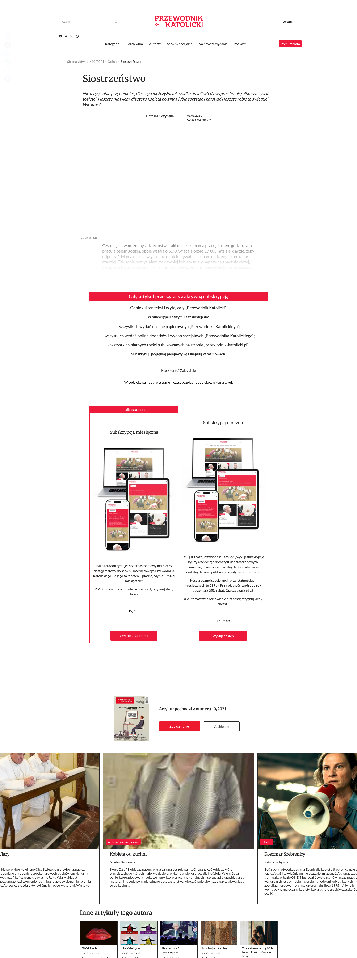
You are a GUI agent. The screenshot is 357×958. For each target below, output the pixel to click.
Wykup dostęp (223, 636)
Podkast (240, 44)
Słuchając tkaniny (215, 948)
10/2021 (219, 709)
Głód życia (89, 948)
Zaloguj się (188, 370)
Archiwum (221, 726)
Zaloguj (288, 22)
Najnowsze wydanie (213, 44)
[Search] (59, 22)
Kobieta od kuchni (128, 854)
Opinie (112, 61)
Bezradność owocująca (170, 950)
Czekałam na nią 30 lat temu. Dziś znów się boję (258, 952)
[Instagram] (77, 36)
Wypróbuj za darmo (134, 635)
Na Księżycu (131, 948)
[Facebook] (66, 36)
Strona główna (77, 61)
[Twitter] (71, 36)
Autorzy (155, 44)
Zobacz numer (179, 726)
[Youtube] (60, 36)
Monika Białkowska (122, 862)
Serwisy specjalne (179, 44)
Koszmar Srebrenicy (284, 854)
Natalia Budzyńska (160, 116)
